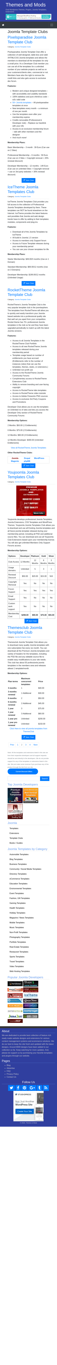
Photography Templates (20, 937)
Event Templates (17, 893)
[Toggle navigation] (51, 25)
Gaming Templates (18, 903)
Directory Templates (18, 874)
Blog (9, 1065)
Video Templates (17, 966)
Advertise (11, 1068)
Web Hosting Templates (20, 971)
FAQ (9, 1071)
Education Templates (18, 884)
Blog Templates (16, 859)
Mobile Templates (17, 923)
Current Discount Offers (23, 771)
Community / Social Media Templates (25, 869)
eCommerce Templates (19, 879)
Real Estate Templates (19, 947)
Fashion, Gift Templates (20, 898)
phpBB (27, 461)
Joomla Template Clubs (23, 47)
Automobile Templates (19, 854)
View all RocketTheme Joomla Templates (28, 448)
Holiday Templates (17, 913)
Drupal (27, 458)
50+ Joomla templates (21, 103)
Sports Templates (17, 957)
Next (36, 745)
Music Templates (17, 927)
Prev (12, 745)
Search (45, 779)
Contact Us (11, 1077)
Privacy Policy (13, 1074)
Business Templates (18, 864)
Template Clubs (16, 838)
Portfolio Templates (18, 942)
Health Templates (17, 908)
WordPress (39, 458)
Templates (14, 828)
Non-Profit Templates (19, 932)
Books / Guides (16, 843)
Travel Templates (17, 962)
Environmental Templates (20, 888)
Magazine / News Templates (22, 918)
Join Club (28, 180)
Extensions (14, 833)
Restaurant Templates (19, 952)
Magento (15, 461)
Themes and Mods (26, 4)
